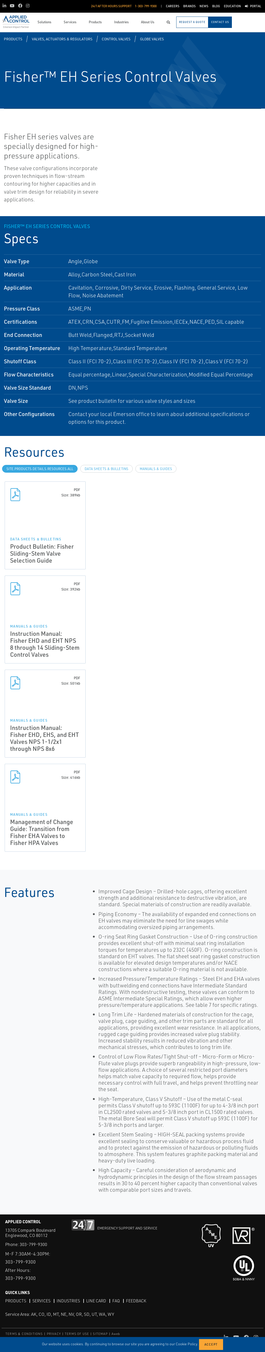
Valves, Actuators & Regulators (62, 39)
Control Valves (116, 39)
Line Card (96, 1300)
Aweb (116, 1334)
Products (13, 39)
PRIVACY (54, 1334)
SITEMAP (100, 1334)
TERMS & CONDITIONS (24, 1334)
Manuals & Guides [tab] (156, 469)
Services (41, 1300)
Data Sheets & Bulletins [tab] (106, 469)
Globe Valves (152, 39)
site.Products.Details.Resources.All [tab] (39, 469)
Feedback (136, 1300)
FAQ (116, 1300)
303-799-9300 (33, 1244)
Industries (68, 1300)
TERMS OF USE (77, 1334)
